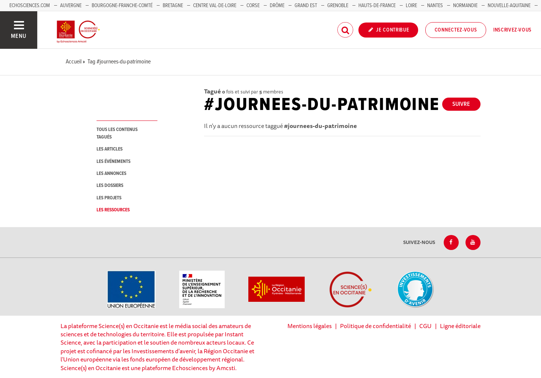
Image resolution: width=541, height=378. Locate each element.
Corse (253, 5)
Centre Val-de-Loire (214, 5)
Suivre (461, 104)
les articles (109, 149)
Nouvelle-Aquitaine (509, 5)
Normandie (465, 5)
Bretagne (173, 5)
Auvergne (71, 5)
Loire (411, 5)
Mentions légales (309, 326)
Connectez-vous (456, 30)
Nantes (435, 5)
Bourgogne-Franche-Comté (122, 5)
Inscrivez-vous (512, 30)
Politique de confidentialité (375, 326)
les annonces (111, 173)
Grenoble (338, 5)
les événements (113, 161)
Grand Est (306, 5)
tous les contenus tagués (117, 133)
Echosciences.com (29, 5)
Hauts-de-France (377, 5)
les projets (109, 198)
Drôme (277, 5)
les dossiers (110, 185)
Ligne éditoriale (460, 326)
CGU (425, 326)
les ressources (113, 210)
